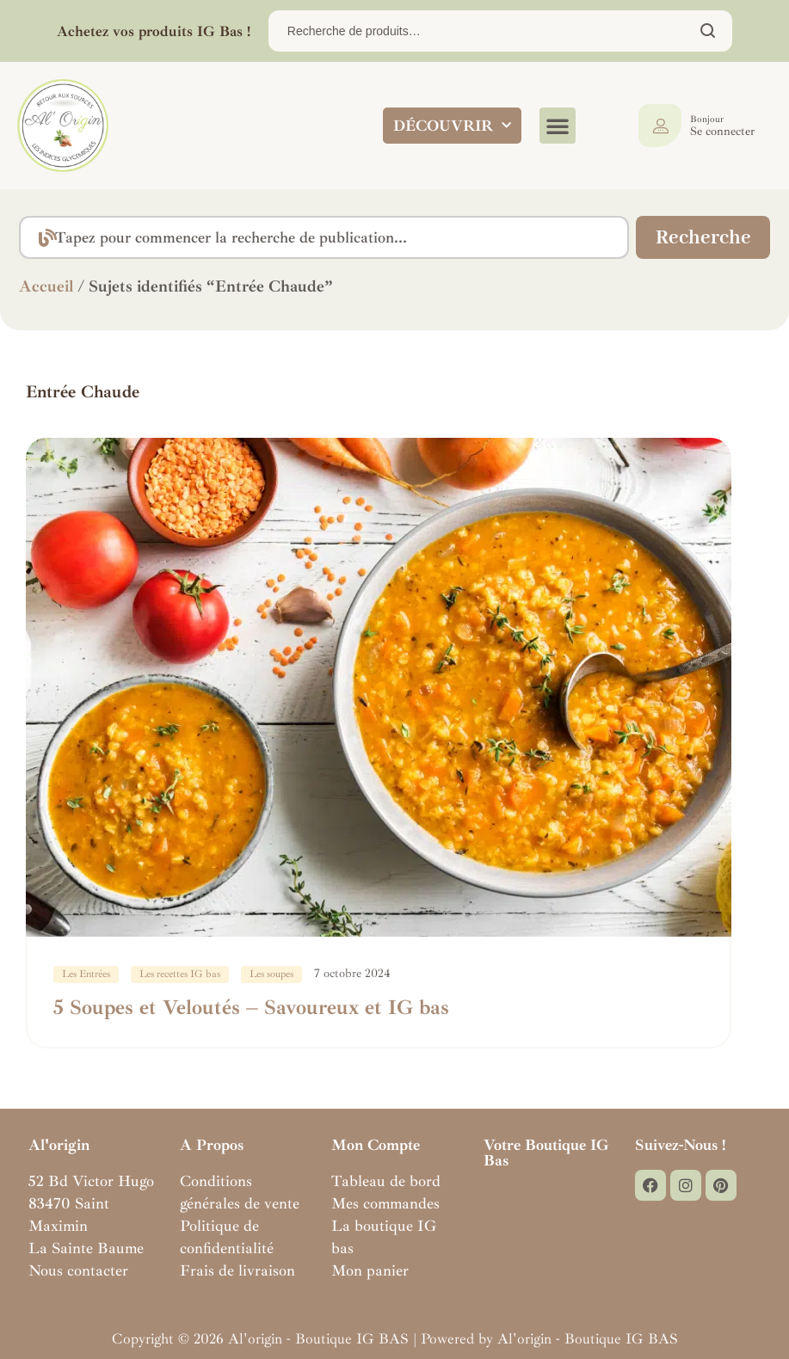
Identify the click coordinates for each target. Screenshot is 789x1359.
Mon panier (370, 1270)
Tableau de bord (386, 1180)
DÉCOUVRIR (452, 125)
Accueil (46, 286)
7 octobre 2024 (352, 973)
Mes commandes (385, 1203)
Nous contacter (78, 1270)
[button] (557, 126)
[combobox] (323, 237)
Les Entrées (86, 974)
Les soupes (271, 974)
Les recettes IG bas (179, 974)
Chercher (708, 31)
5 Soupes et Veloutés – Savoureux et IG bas (251, 1007)
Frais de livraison (237, 1270)
